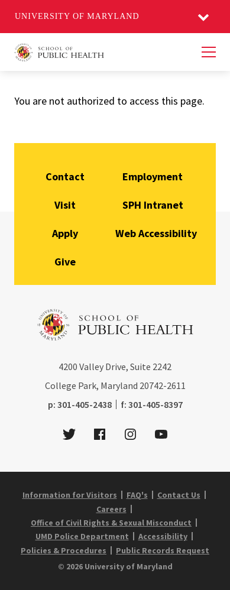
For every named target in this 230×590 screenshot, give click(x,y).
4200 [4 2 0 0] (68, 366)
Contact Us (178, 494)
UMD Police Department (82, 536)
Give (65, 261)
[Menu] (209, 52)
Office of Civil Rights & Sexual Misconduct (111, 522)
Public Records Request (162, 550)
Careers (111, 509)
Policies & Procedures (63, 550)
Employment (152, 176)
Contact (65, 176)
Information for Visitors (69, 494)
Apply (65, 233)
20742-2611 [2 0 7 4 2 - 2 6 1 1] (163, 385)
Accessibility (162, 536)
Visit (65, 205)
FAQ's (137, 494)
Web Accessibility (156, 233)
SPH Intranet (152, 205)
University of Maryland (77, 16)
